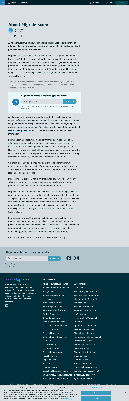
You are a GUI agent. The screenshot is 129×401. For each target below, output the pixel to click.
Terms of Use (25, 109)
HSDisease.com (50, 367)
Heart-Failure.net (50, 356)
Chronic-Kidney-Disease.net (55, 337)
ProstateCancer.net (83, 340)
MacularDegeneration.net (85, 291)
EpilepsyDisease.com (52, 352)
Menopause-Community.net (87, 295)
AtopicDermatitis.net (52, 302)
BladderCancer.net (51, 314)
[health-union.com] (17, 279)
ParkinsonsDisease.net (84, 329)
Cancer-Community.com (54, 321)
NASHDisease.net (82, 314)
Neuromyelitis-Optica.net (85, 318)
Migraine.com (80, 302)
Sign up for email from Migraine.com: (44, 95)
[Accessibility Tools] (96, 2)
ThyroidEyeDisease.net (84, 375)
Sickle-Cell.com (81, 356)
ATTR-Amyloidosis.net (53, 306)
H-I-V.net (46, 363)
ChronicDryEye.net (51, 329)
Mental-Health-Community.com (88, 299)
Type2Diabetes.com (83, 378)
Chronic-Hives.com (51, 333)
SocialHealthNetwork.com (86, 367)
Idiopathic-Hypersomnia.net (55, 371)
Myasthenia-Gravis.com (85, 310)
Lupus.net (78, 287)
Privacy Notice (65, 106)
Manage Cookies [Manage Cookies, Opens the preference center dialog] (96, 387)
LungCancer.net (81, 284)
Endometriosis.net (51, 348)
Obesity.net (79, 321)
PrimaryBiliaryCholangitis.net (87, 337)
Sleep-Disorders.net (83, 363)
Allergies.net (48, 291)
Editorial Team (21, 29)
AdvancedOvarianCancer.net (56, 287)
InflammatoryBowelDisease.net (57, 375)
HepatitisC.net (49, 359)
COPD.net (47, 340)
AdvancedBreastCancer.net (55, 284)
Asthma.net (48, 299)
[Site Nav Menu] (12, 2)
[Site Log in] (109, 2)
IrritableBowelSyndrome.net (55, 378)
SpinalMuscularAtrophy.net (86, 371)
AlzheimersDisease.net (53, 295)
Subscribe (121, 3)
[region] (64, 393)
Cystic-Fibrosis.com (52, 344)
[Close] (125, 392)
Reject (96, 393)
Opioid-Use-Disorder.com (85, 325)
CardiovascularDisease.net (55, 325)
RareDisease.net (81, 348)
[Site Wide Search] (22, 2)
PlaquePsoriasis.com (84, 333)
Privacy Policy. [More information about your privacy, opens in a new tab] (67, 399)
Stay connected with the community (27, 252)
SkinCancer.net (81, 359)
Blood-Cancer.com (51, 318)
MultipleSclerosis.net (83, 306)
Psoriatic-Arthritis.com (84, 344)
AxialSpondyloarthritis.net (55, 310)
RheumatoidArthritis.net (85, 352)
